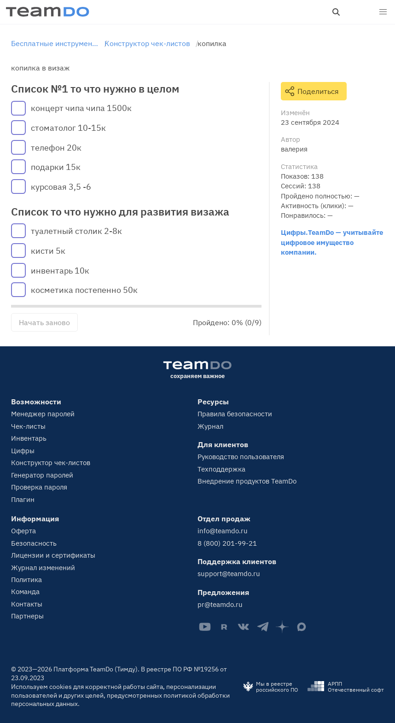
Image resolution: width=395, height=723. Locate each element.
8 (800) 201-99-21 (227, 543)
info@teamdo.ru (223, 530)
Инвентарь (28, 438)
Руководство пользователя (241, 456)
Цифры (23, 450)
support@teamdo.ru (229, 573)
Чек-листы (28, 426)
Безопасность (34, 543)
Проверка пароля (39, 487)
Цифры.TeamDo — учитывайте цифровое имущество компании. (332, 242)
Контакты (26, 604)
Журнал (210, 426)
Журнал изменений (43, 567)
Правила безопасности (235, 413)
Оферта (23, 530)
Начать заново (44, 322)
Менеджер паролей (43, 413)
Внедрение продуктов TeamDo (247, 481)
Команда (25, 591)
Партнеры (27, 616)
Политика (26, 579)
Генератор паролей (42, 475)
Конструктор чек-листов (50, 462)
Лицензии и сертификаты (53, 555)
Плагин (23, 499)
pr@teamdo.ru (220, 604)
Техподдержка (221, 469)
